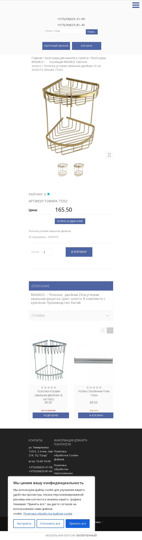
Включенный (86, 535)
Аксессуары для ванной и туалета (66, 58)
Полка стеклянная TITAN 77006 (94, 393)
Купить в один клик (70, 221)
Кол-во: (35, 252)
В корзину (96, 415)
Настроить (24, 523)
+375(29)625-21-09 (71, 19)
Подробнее (51, 415)
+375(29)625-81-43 (71, 25)
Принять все (77, 523)
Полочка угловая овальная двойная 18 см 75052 (48, 395)
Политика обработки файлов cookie (47, 513)
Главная (37, 58)
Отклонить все (50, 523)
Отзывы (38, 315)
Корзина (86, 46)
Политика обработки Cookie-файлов (66, 455)
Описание (40, 286)
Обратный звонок (56, 46)
